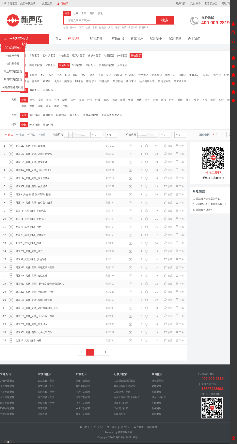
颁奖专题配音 (7, 402)
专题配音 (34, 55)
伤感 (65, 106)
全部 (23, 99)
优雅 (212, 99)
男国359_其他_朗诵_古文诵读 (31, 186)
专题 (65, 27)
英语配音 (118, 38)
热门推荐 (34, 115)
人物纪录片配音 (122, 391)
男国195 (109, 316)
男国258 (109, 275)
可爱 (204, 99)
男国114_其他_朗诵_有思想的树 (33, 178)
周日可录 (48, 124)
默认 (9, 135)
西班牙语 (157, 74)
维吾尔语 (91, 81)
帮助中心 (125, 427)
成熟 (81, 99)
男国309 (132, 27)
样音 (67, 13)
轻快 (171, 99)
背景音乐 (137, 38)
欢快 (139, 99)
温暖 (40, 106)
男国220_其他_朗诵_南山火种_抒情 (34, 291)
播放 (20, 135)
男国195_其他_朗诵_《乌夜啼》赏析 (35, 316)
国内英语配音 (90, 115)
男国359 (109, 186)
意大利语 (143, 74)
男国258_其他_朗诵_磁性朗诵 (31, 275)
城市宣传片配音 (46, 386)
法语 (100, 74)
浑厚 (117, 27)
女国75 (109, 210)
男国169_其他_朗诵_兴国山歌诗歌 (34, 300)
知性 (221, 99)
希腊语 (47, 81)
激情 (124, 27)
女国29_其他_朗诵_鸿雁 (28, 340)
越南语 (182, 74)
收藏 (168, 145)
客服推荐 (48, 115)
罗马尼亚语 (164, 81)
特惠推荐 (61, 115)
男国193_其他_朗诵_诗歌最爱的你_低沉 (37, 308)
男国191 (109, 162)
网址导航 (228, 3)
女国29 (109, 340)
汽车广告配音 (83, 397)
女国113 (109, 145)
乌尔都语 (118, 81)
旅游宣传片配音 (46, 402)
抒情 (89, 99)
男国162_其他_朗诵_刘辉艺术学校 (34, 154)
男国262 (109, 251)
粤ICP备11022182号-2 (128, 437)
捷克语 (68, 81)
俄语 (84, 74)
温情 (32, 106)
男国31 (109, 259)
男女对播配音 (159, 397)
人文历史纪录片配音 (124, 380)
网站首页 (85, 427)
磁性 (73, 99)
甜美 (196, 99)
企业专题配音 (7, 397)
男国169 (109, 300)
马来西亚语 (180, 81)
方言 (51, 74)
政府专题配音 (7, 386)
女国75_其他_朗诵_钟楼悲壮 (31, 235)
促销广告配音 (83, 380)
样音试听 (76, 38)
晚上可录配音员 (13, 71)
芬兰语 (36, 81)
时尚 (180, 99)
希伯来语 (131, 81)
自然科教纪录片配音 (124, 386)
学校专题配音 (7, 391)
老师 (75, 13)
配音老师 (97, 38)
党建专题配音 (7, 414)
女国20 (109, 243)
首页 (58, 38)
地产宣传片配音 (46, 397)
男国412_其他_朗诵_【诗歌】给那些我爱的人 (40, 283)
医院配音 (42, 414)
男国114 (109, 178)
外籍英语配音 (121, 402)
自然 (155, 99)
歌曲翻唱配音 (106, 65)
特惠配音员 (13, 55)
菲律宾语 (104, 81)
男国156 (109, 202)
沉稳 (114, 99)
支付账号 (195, 3)
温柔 (23, 106)
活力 (147, 99)
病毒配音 (42, 408)
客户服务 (138, 427)
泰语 (108, 74)
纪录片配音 (78, 55)
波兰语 (217, 74)
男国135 (143, 27)
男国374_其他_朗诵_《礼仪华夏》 (34, 170)
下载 (31, 135)
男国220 (109, 291)
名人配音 (75, 115)
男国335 (109, 267)
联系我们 (181, 3)
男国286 (109, 324)
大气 (110, 27)
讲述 (56, 106)
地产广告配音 (83, 391)
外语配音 (122, 55)
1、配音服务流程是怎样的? (207, 198)
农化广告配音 (83, 408)
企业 (88, 27)
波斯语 (228, 74)
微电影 (102, 27)
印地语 (79, 81)
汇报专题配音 (7, 408)
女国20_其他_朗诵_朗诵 (28, 243)
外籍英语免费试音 (13, 87)
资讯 (100, 13)
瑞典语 (57, 81)
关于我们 (194, 38)
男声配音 (34, 90)
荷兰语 (25, 81)
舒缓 (97, 99)
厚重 (122, 99)
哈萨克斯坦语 (147, 81)
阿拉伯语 (130, 74)
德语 (92, 74)
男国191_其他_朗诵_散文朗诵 (31, 162)
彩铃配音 (50, 65)
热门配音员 (13, 63)
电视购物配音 (83, 386)
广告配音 (64, 55)
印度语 (118, 74)
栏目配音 (91, 65)
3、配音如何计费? (202, 209)
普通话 (33, 74)
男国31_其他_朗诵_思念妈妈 (31, 259)
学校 (94, 27)
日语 (67, 74)
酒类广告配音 (83, 402)
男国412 (109, 283)
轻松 (163, 99)
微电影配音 (35, 65)
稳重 (65, 99)
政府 (81, 27)
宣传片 (73, 27)
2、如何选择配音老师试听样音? (209, 204)
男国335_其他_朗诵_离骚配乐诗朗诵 (35, 267)
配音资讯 (175, 38)
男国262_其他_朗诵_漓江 (29, 251)
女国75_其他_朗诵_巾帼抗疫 (31, 218)
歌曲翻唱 (156, 408)
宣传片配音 (49, 55)
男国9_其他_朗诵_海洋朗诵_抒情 (33, 194)
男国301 (109, 332)
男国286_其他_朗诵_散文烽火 (31, 324)
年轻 (130, 99)
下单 (179, 145)
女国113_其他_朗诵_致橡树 (30, 145)
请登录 (62, 3)
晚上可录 (34, 124)
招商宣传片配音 (46, 391)
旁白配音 (122, 65)
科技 (188, 99)
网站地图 (152, 427)
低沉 (106, 99)
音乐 (83, 13)
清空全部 (204, 134)
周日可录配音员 (13, 79)
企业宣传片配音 (46, 380)
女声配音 (48, 90)
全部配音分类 (16, 38)
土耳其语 (194, 74)
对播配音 (77, 65)
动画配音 (109, 55)
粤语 (42, 74)
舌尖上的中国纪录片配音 (127, 397)
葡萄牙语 (170, 74)
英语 (59, 74)
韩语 (75, 74)
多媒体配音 (94, 55)
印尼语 (206, 74)
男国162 (109, 154)
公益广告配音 (83, 414)
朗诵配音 (64, 65)
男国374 (109, 170)
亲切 (229, 99)
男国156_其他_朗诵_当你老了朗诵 (34, 202)
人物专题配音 (7, 380)
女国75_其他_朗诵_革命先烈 (31, 210)
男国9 (108, 194)
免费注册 (47, 3)
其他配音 (136, 55)
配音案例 (156, 38)
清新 (48, 106)
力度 (56, 99)
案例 (92, 13)
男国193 (109, 308)
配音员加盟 (211, 3)
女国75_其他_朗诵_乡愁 (28, 227)
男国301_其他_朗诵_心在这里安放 (34, 332)
